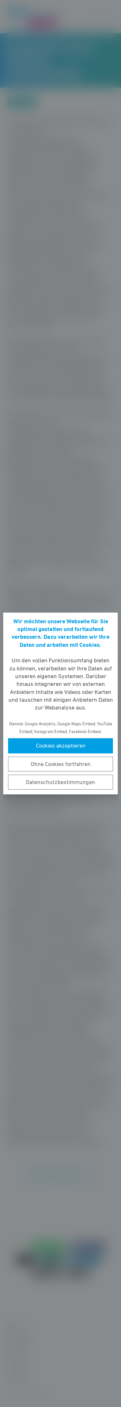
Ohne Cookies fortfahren (61, 764)
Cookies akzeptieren (61, 745)
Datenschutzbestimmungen (60, 782)
